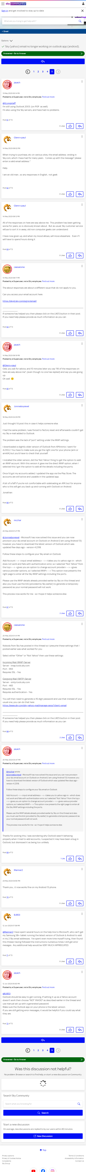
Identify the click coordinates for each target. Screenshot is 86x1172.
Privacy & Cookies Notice (11, 1158)
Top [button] (44, 1150)
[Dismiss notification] (82, 11)
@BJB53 (6, 993)
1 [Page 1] (33, 71)
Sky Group (6, 1163)
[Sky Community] (16, 4)
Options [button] (4, 40)
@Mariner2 (8, 932)
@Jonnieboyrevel (11, 537)
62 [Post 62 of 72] (7, 188)
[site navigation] (3, 3)
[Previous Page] (27, 71)
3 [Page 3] (42, 71)
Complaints (6, 1161)
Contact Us (79, 1161)
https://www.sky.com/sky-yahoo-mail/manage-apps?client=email (35, 705)
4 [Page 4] (47, 71)
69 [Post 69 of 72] (7, 852)
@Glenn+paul (9, 365)
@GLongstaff (9, 103)
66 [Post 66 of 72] (7, 503)
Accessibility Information (74, 1158)
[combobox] (39, 21)
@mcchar (10, 772)
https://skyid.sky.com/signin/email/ (20, 301)
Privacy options (8, 1156)
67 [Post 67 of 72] (7, 607)
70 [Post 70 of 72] (7, 897)
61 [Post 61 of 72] (7, 120)
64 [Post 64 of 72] (7, 327)
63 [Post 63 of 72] (7, 249)
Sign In (83, 4)
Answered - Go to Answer (43, 53)
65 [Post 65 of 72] (7, 389)
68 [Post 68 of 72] (7, 731)
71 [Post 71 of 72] (7, 955)
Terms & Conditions (76, 1156)
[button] (82, 81)
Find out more (48, 97)
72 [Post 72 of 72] (7, 1024)
